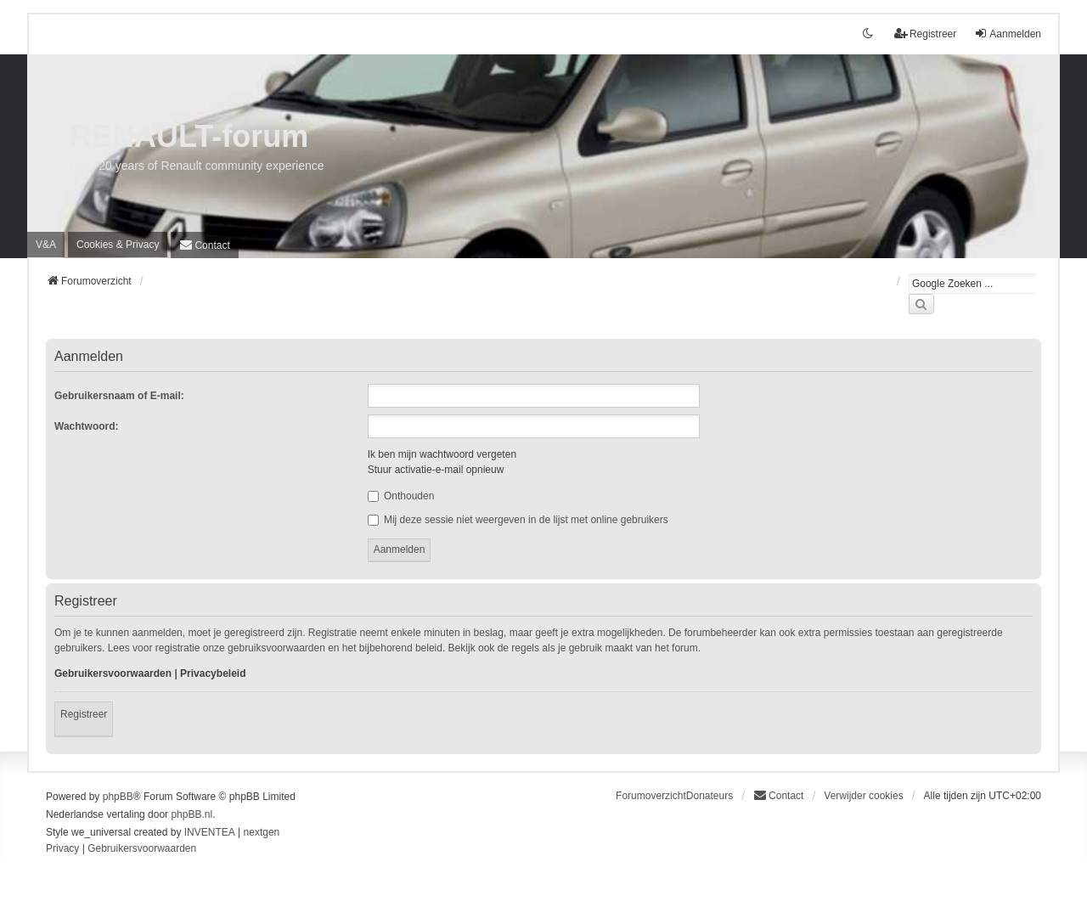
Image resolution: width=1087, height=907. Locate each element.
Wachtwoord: (86, 426)
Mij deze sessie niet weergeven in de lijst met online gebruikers (518, 520)
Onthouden (401, 496)
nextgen (262, 832)
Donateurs (709, 796)
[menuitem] (117, 244)
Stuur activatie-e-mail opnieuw (436, 470)
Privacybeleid (212, 673)
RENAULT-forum (189, 136)
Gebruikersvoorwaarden (113, 673)
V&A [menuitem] (46, 245)
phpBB (118, 797)
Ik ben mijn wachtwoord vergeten (442, 454)
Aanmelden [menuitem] (1007, 33)
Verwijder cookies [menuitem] (863, 796)
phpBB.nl (191, 814)
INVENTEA (209, 832)
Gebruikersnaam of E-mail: (119, 396)
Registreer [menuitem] (925, 33)
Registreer (83, 714)
